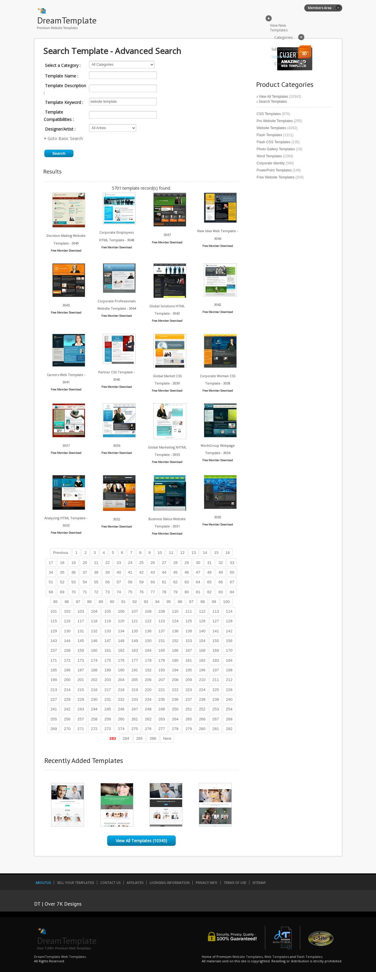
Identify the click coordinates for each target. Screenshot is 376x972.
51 (51, 582)
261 (134, 719)
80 (186, 592)
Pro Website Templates (275, 121)
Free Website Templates (276, 177)
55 (96, 582)
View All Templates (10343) (141, 840)
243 (81, 709)
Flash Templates (269, 135)
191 (134, 670)
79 (175, 592)
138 (175, 631)
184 (229, 660)
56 (107, 582)
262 (148, 719)
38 (96, 572)
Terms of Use (235, 883)
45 (175, 572)
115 (54, 621)
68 (51, 592)
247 (134, 709)
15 (216, 552)
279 (188, 729)
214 (67, 690)
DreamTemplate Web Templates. (60, 956)
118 (94, 621)
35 (62, 572)
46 (186, 572)
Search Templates (273, 102)
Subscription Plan (285, 49)
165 (161, 650)
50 (232, 572)
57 (119, 582)
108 (148, 611)
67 (232, 582)
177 (134, 660)
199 (54, 680)
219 (134, 690)
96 (180, 601)
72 (96, 592)
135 (134, 631)
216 (94, 690)
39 (107, 572)
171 (54, 660)
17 (51, 562)
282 (229, 729)
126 (202, 621)
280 (202, 729)
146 (94, 641)
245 (107, 709)
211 (215, 680)
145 (81, 641)
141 (215, 631)
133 (107, 631)
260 (121, 719)
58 (130, 582)
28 (175, 562)
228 (67, 699)
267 (215, 719)
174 (94, 660)
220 (148, 690)
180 (175, 660)
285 (139, 738)
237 (188, 699)
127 (215, 621)
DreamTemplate (67, 20)
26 (153, 562)
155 (215, 641)
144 (67, 641)
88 (89, 601)
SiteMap (259, 883)
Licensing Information (169, 883)
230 (94, 699)
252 (202, 709)
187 (81, 670)
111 (188, 611)
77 (153, 592)
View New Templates (279, 28)
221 (161, 690)
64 (198, 582)
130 (67, 631)
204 (121, 680)
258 (94, 719)
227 (54, 699)
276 (148, 729)
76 (141, 592)
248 (148, 709)
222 (175, 690)
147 (107, 641)
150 (148, 641)
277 (161, 729)
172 (67, 660)
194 (175, 670)
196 (202, 670)
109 (161, 611)
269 (54, 729)
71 (85, 592)
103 (81, 611)
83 (221, 592)
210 (202, 680)
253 (215, 709)
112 (202, 611)
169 (215, 650)
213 (54, 690)
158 (67, 650)
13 (194, 552)
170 (229, 650)
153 (188, 641)
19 (73, 562)
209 (188, 680)
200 (67, 680)
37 (85, 572)
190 (121, 670)
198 (229, 670)
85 (55, 601)
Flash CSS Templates (274, 142)
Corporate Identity (271, 163)
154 (202, 641)
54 (85, 582)
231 (107, 699)
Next (167, 738)
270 (67, 729)
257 (81, 719)
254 (229, 709)
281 (215, 729)
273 (107, 729)
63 (186, 582)
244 (94, 709)
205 (134, 680)
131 (81, 631)
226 (229, 690)
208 (175, 680)
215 (81, 690)
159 (81, 650)
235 (161, 699)
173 (81, 660)
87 (78, 601)
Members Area (319, 8)
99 (214, 601)
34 (51, 572)
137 (161, 631)
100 (226, 601)
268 (229, 719)
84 (232, 592)
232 (121, 699)
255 (54, 719)
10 (159, 552)
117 (81, 621)
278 (175, 729)
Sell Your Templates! (75, 883)
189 (107, 670)
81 (198, 592)
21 (96, 562)
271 (81, 729)
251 (188, 709)
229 (81, 699)
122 (148, 621)
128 (229, 621)
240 (229, 699)
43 (153, 572)
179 (161, 660)
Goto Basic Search (65, 138)
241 (54, 709)
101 (54, 611)
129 (54, 631)
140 (202, 631)
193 (161, 670)
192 (148, 670)
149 (134, 641)
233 (134, 699)
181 (188, 660)
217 (107, 690)
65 (209, 582)
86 (67, 601)
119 (107, 621)
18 (62, 562)
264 (175, 719)
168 (202, 650)
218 (121, 690)
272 (94, 729)
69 (62, 592)
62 (175, 582)
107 (134, 611)
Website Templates (271, 128)
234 (148, 699)
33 (232, 562)
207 (161, 680)
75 (130, 592)
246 (121, 709)
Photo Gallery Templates (276, 149)
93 (146, 601)
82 (209, 592)
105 (107, 611)
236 (175, 699)
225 (215, 690)
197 (215, 670)
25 (141, 562)
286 (153, 738)
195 (188, 670)
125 (188, 621)
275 (134, 729)
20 (85, 562)
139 (188, 631)
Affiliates (135, 883)
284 (125, 738)
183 (215, 660)
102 (67, 611)
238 (202, 699)
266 (202, 719)
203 (107, 680)
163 (134, 650)
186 (67, 670)
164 (148, 650)
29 (186, 562)
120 (121, 621)
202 (94, 680)
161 (107, 650)
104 (94, 611)
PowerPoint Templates (274, 170)
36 (73, 572)
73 (107, 592)
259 (107, 719)
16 (228, 552)
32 (221, 562)
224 (202, 690)
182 (202, 660)
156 (229, 641)
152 (175, 641)
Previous (60, 552)
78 (164, 592)
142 (229, 631)
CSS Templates (269, 114)
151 (161, 641)
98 (202, 601)
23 (119, 562)
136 (148, 631)
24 (130, 562)
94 (157, 601)
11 (171, 552)
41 (130, 572)
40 (119, 572)
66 (221, 582)
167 (188, 650)
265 (188, 719)
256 (67, 719)
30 (198, 562)
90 (112, 601)
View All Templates (273, 97)
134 (121, 631)
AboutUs (43, 883)
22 (107, 562)
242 (67, 709)
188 (94, 670)
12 (182, 552)
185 (54, 670)
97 (191, 601)
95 (169, 601)
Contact (280, 63)
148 (121, 641)
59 (141, 582)
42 (141, 572)
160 (94, 650)
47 (198, 572)
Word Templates (269, 156)
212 (229, 680)
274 (121, 729)
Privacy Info (206, 883)
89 (101, 601)
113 (215, 611)
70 (73, 592)
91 (123, 601)
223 (188, 690)
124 (175, 621)
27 (164, 562)
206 (148, 680)
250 (175, 709)
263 (161, 719)
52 (62, 582)
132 (94, 631)
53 (73, 582)
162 (121, 650)
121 (134, 621)
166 (175, 650)
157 (54, 650)
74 (119, 592)
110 (175, 611)
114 (229, 611)
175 (107, 660)
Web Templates (276, 956)
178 (148, 660)
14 (205, 552)
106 (121, 611)
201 (81, 680)
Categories (283, 37)
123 (161, 621)
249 (161, 709)
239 (215, 699)
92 (134, 601)
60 (153, 582)
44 (164, 572)
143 (54, 641)
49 (221, 572)
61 (164, 582)
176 (121, 660)
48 (209, 572)
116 (67, 621)
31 (209, 562)
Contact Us (110, 883)
